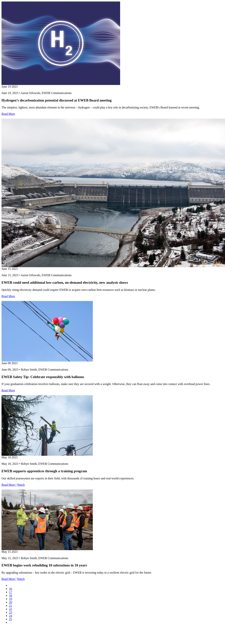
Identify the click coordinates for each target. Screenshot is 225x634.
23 (10, 612)
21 (10, 605)
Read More (8, 113)
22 (10, 609)
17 (10, 592)
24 (10, 615)
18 (10, 595)
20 (10, 602)
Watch (20, 484)
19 (10, 598)
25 (10, 619)
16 (10, 588)
